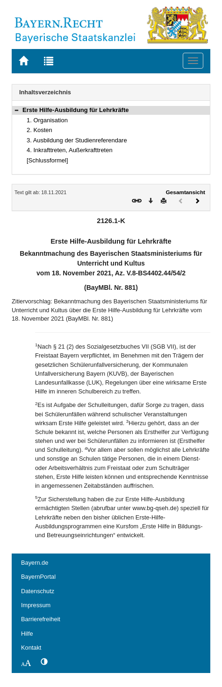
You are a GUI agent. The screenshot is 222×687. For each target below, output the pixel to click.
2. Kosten (39, 129)
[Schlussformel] (47, 160)
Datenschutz (37, 591)
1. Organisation (47, 120)
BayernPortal (38, 576)
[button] (16, 109)
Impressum (35, 605)
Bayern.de (34, 562)
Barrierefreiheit (40, 619)
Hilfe (27, 633)
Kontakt (31, 647)
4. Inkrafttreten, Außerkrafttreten (70, 150)
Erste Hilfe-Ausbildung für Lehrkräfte (75, 109)
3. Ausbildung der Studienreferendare (77, 140)
